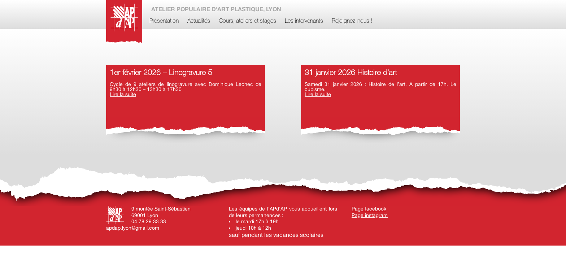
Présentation (164, 21)
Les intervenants (304, 21)
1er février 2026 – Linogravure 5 (161, 73)
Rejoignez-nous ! (352, 21)
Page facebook (369, 209)
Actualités (198, 21)
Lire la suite (123, 94)
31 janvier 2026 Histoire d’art (351, 73)
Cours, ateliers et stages (247, 21)
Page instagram (370, 215)
